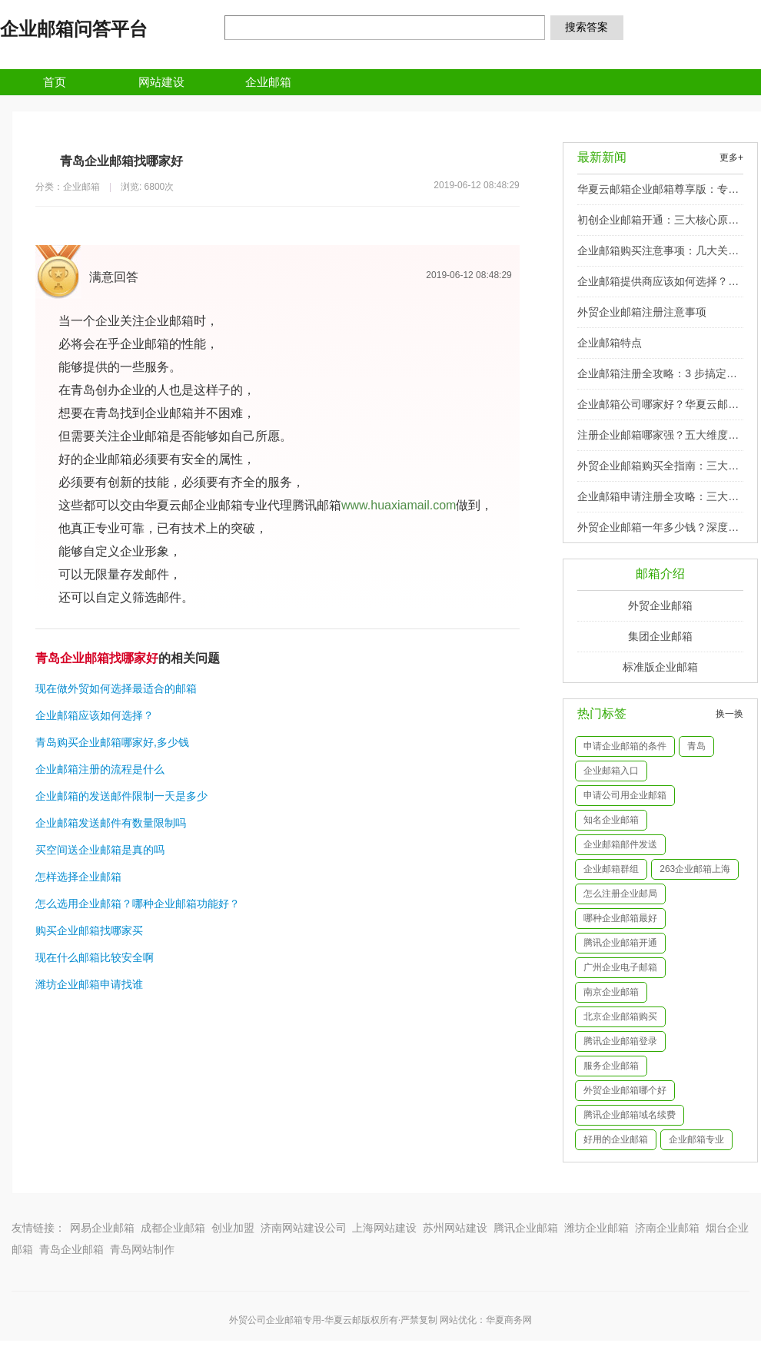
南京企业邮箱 (611, 992)
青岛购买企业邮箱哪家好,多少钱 (112, 742)
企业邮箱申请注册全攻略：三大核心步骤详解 (658, 501)
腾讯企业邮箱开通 (620, 942)
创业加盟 (232, 1228)
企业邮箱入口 (611, 770)
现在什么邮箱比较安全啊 (94, 957)
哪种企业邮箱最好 (620, 918)
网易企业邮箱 (102, 1228)
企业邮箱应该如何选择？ (94, 715)
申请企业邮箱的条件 (624, 746)
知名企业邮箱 (611, 819)
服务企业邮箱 (611, 1065)
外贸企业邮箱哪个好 (624, 1090)
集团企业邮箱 (660, 636)
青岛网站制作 (142, 1249)
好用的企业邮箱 (615, 1139)
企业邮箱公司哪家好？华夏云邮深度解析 (658, 409)
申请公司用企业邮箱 (624, 795)
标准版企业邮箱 (660, 667)
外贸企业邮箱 (660, 605)
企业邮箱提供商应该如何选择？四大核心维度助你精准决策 (658, 286)
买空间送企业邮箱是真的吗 (99, 850)
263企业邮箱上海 (695, 869)
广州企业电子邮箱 (620, 967)
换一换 (729, 713)
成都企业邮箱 (173, 1228)
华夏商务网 (509, 1320)
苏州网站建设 (455, 1228)
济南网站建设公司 (304, 1228)
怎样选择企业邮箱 (78, 877)
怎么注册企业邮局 (620, 893)
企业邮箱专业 (696, 1139)
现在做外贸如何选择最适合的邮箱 (116, 688)
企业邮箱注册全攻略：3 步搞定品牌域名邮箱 (657, 378)
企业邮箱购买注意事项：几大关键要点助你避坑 (658, 255)
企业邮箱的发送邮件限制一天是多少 (121, 796)
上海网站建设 (384, 1228)
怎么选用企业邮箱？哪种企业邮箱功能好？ (137, 903)
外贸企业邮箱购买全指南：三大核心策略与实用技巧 (658, 470)
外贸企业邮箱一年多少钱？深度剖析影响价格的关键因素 (658, 531)
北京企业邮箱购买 (620, 1016)
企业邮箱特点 (609, 343)
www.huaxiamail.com (398, 505)
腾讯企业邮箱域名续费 (629, 1114)
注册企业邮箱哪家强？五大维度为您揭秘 (658, 439)
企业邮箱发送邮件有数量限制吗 (110, 823)
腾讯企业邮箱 (525, 1228)
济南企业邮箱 (667, 1228)
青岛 (696, 746)
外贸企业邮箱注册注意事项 (641, 312)
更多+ (731, 157)
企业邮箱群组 (611, 869)
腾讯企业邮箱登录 (620, 1041)
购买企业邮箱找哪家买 (89, 930)
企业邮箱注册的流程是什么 (99, 769)
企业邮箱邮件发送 (620, 844)
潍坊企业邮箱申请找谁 (89, 984)
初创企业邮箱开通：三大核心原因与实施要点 (658, 224)
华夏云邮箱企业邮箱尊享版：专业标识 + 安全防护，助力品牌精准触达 (658, 193)
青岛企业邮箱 (71, 1249)
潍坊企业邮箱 (596, 1228)
